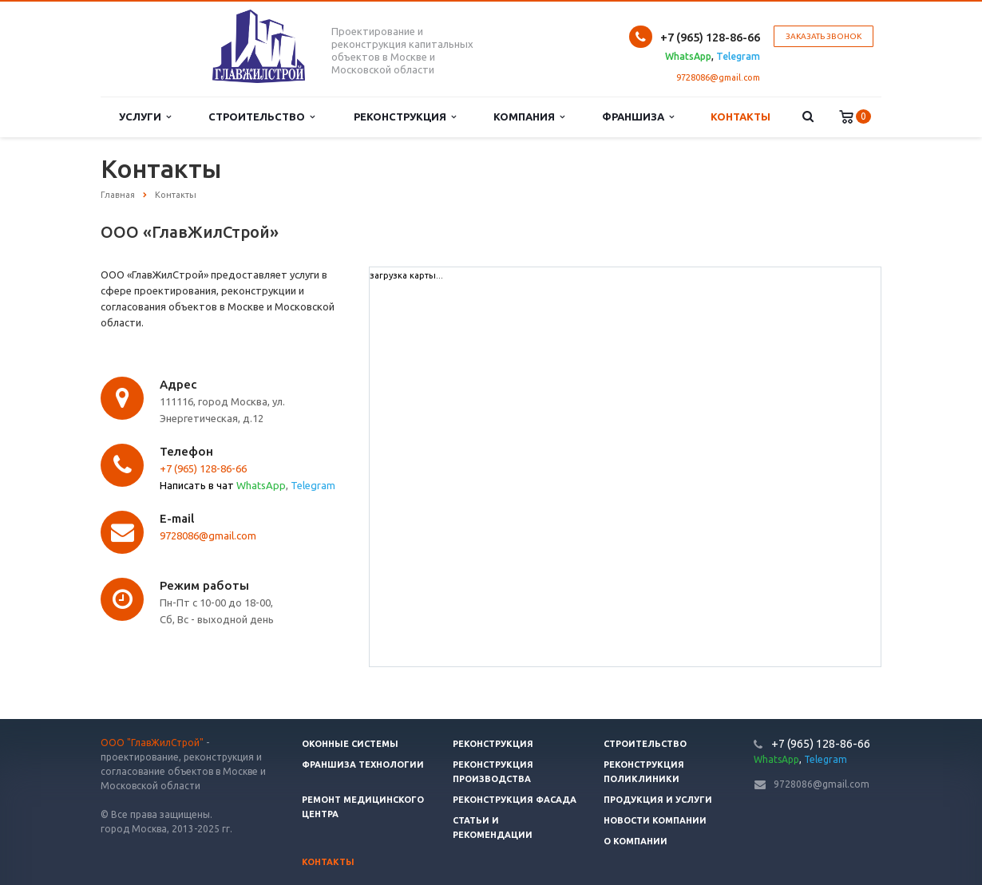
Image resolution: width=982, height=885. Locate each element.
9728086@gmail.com (718, 77)
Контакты (740, 116)
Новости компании (655, 820)
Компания (528, 117)
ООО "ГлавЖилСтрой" (152, 742)
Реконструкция (405, 117)
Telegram (313, 485)
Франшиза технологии (363, 764)
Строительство (261, 117)
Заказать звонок (823, 36)
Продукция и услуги (658, 799)
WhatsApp (261, 485)
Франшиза (638, 117)
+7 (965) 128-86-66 (203, 468)
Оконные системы (350, 744)
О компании (635, 841)
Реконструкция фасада (514, 799)
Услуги (145, 117)
